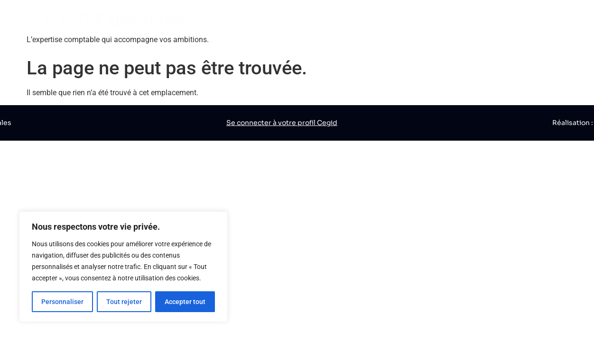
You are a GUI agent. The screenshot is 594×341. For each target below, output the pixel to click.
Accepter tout (185, 301)
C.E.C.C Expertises (105, 19)
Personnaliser (62, 301)
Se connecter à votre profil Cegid (281, 122)
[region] (123, 266)
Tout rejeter (124, 301)
